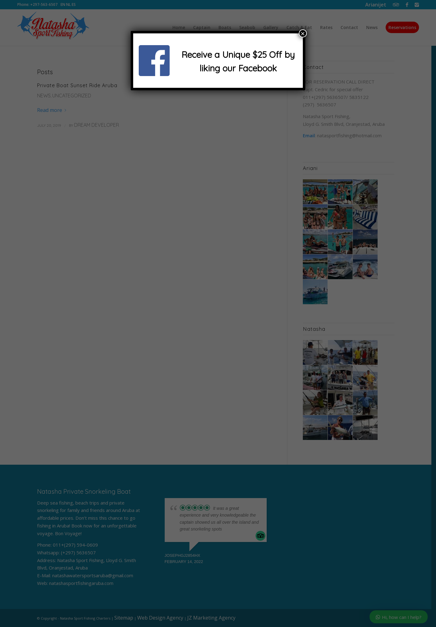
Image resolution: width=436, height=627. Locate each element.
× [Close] (303, 33)
